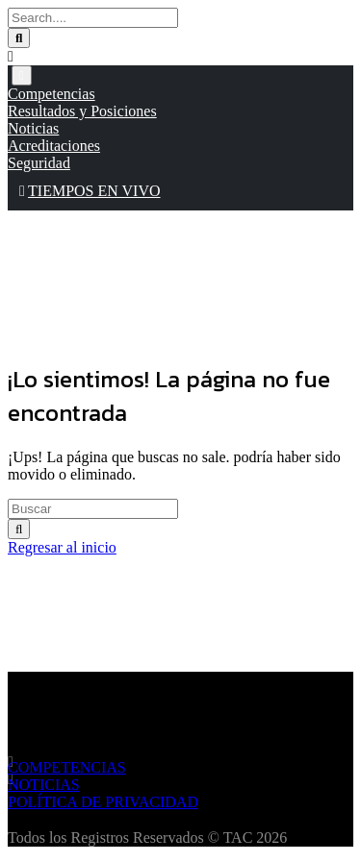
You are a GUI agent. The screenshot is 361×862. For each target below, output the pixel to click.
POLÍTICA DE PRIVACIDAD (103, 802)
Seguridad (39, 163)
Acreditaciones (54, 145)
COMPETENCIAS (67, 767)
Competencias (51, 94)
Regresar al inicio (62, 547)
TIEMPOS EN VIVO (90, 191)
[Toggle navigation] (22, 75)
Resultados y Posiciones (82, 111)
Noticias (33, 128)
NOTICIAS (44, 784)
